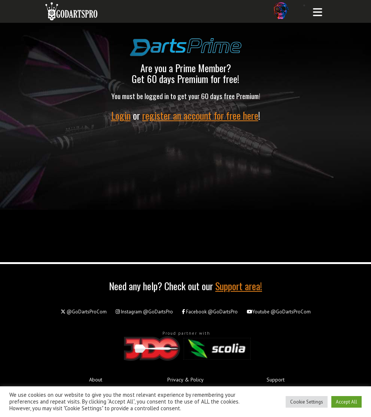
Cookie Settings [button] (306, 402)
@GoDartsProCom (84, 312)
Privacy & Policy (185, 379)
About (95, 379)
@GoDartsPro (144, 312)
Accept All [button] (346, 402)
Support (276, 379)
